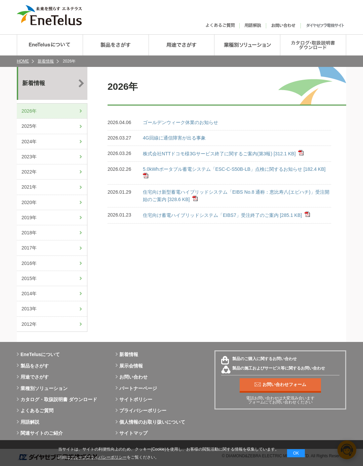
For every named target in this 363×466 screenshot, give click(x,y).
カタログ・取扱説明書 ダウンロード (57, 399)
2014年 (29, 293)
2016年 (29, 263)
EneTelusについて (38, 354)
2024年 (29, 141)
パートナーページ (136, 388)
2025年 (29, 126)
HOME (23, 61)
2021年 (29, 187)
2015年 (29, 278)
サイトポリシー (134, 399)
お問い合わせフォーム (280, 384)
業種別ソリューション (42, 388)
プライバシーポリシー (141, 410)
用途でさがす (33, 377)
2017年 (29, 247)
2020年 (29, 202)
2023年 (29, 156)
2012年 (29, 324)
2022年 (29, 171)
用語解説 (28, 422)
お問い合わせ (132, 377)
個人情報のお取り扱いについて (150, 422)
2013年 (29, 308)
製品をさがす (33, 365)
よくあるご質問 (35, 410)
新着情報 (46, 61)
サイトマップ (132, 433)
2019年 (29, 217)
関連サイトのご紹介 (40, 433)
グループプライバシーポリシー (98, 457)
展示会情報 (129, 365)
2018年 (29, 232)
